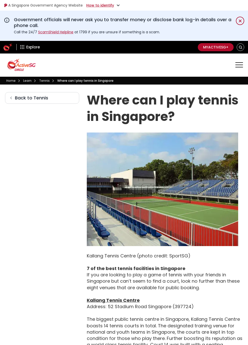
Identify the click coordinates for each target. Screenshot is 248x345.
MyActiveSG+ (215, 47)
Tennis (44, 80)
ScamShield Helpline (55, 32)
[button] (240, 47)
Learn (27, 80)
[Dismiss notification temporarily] (240, 21)
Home (11, 80)
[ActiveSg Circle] (8, 47)
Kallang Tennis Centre (113, 300)
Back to (31, 98)
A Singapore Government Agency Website (43, 5)
